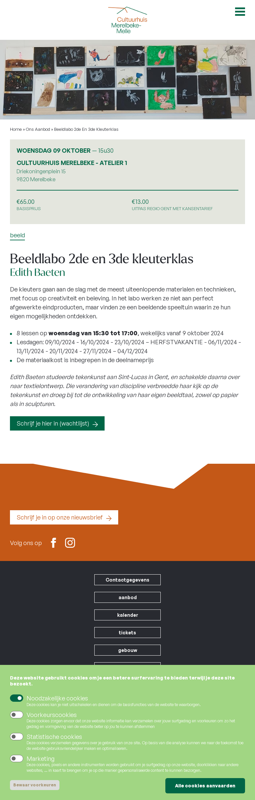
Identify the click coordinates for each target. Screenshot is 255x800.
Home (16, 129)
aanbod (128, 597)
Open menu (240, 12)
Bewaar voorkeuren (34, 785)
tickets (127, 632)
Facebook (53, 542)
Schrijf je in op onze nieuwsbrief (60, 517)
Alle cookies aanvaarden (205, 786)
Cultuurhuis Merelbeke (127, 20)
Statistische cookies (54, 737)
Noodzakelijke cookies (57, 698)
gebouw (127, 650)
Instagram (70, 542)
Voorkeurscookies (52, 715)
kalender (127, 615)
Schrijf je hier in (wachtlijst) (53, 423)
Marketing (40, 758)
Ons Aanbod (38, 129)
